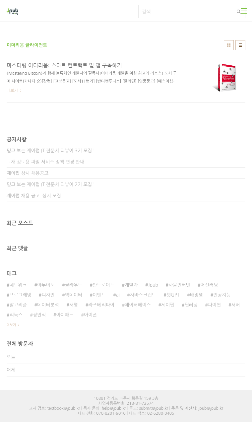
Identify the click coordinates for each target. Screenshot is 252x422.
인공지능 (222, 295)
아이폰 (90, 315)
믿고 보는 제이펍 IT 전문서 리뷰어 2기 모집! (50, 184)
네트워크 (18, 285)
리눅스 (15, 315)
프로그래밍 (20, 295)
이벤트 (99, 295)
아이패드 (65, 315)
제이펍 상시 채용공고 (27, 173)
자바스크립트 (143, 295)
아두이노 (46, 285)
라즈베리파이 (101, 305)
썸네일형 (229, 45)
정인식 (39, 315)
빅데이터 (74, 295)
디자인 (47, 295)
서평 (73, 305)
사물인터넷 (179, 285)
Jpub (153, 285)
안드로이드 (103, 285)
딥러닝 (191, 305)
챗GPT (173, 295)
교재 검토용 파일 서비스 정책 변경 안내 (45, 162)
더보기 (11, 324)
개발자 (131, 285)
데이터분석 (48, 305)
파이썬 (214, 305)
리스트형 (240, 45)
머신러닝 (209, 285)
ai (118, 295)
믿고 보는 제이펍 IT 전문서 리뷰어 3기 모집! (50, 150)
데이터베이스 (138, 305)
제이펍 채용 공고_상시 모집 (34, 195)
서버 (235, 305)
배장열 (196, 295)
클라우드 (74, 285)
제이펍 (167, 305)
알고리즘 (18, 305)
